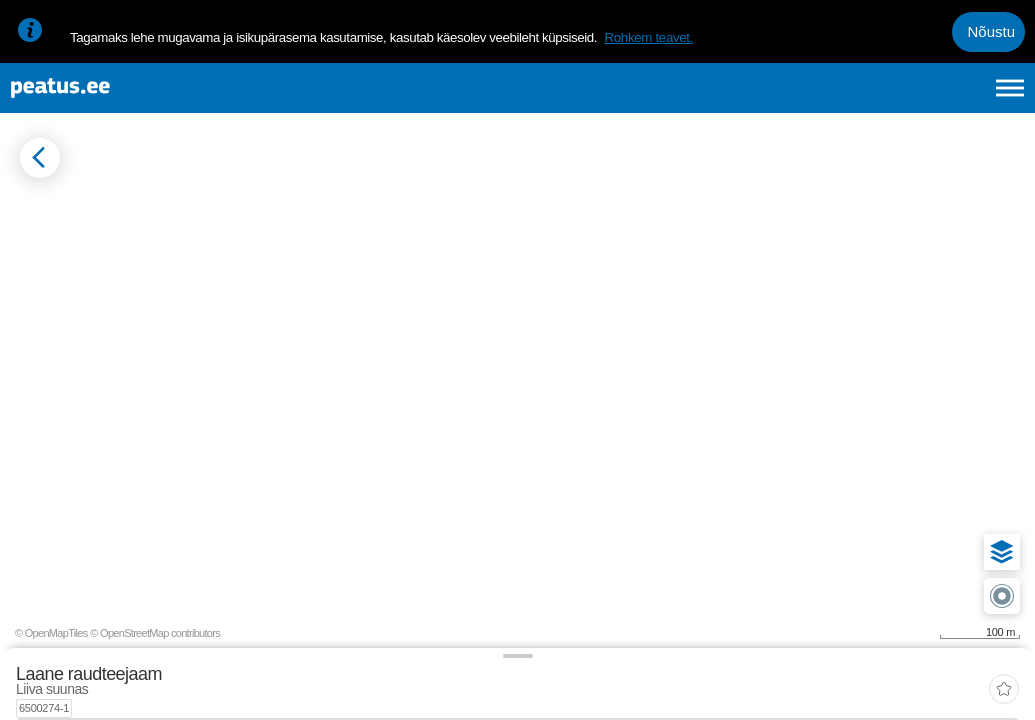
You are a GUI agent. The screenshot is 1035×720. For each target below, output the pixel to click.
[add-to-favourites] (445, 215)
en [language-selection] (851, 98)
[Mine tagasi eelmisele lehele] (32, 196)
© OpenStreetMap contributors (955, 688)
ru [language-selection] (956, 98)
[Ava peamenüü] (1010, 98)
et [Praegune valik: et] (796, 98)
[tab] (110, 277)
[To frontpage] (115, 98)
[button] (987, 466)
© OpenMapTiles (851, 688)
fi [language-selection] (903, 98)
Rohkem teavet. (648, 37)
